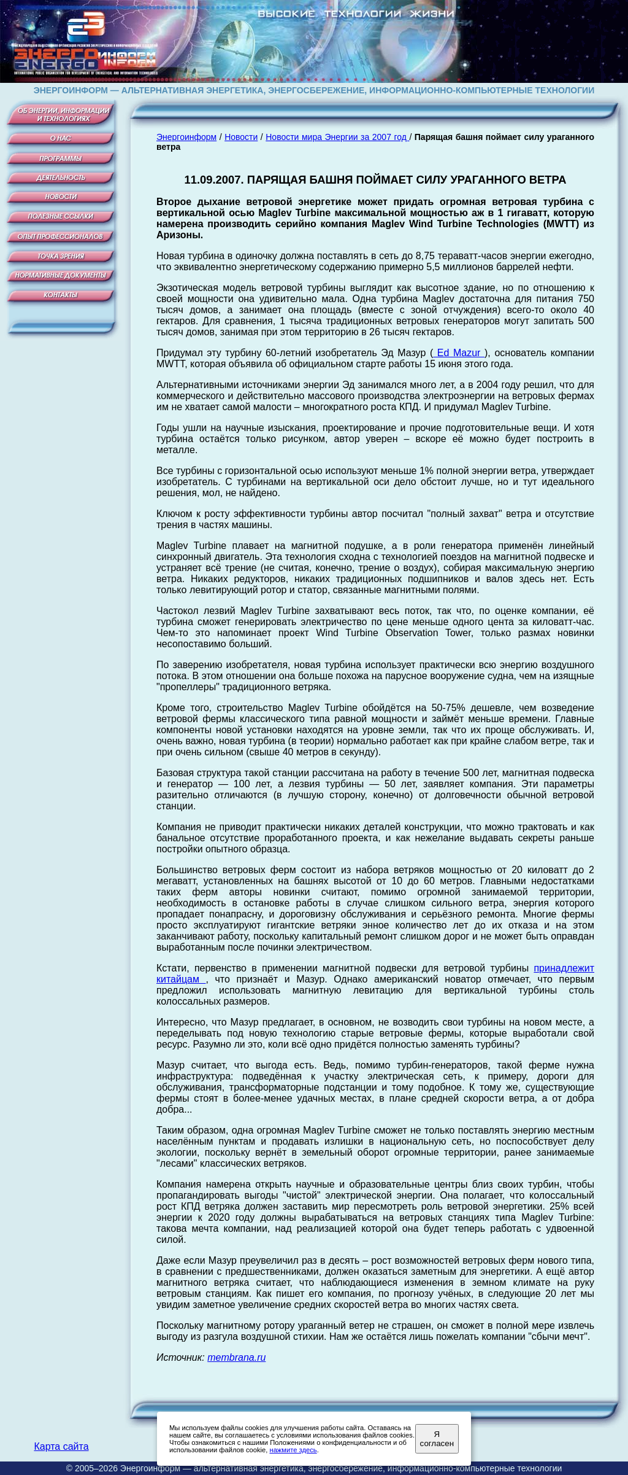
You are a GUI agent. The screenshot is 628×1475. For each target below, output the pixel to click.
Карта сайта (61, 1446)
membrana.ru (236, 1357)
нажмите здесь (292, 1450)
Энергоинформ (186, 137)
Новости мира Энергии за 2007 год (337, 137)
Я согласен (437, 1439)
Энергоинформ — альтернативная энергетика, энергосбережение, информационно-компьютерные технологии (341, 1468)
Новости (241, 137)
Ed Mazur (458, 353)
